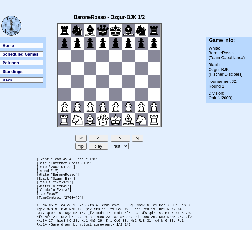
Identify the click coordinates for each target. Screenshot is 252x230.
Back (7, 80)
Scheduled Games (21, 54)
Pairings (11, 62)
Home (8, 45)
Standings (13, 71)
